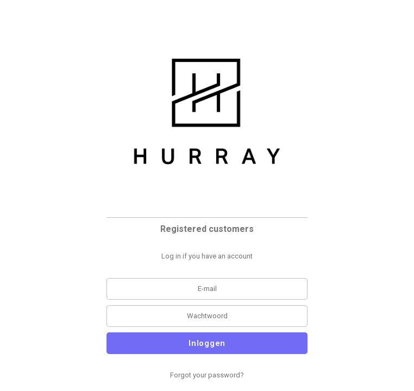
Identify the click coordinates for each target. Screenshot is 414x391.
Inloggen (207, 343)
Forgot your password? (207, 375)
